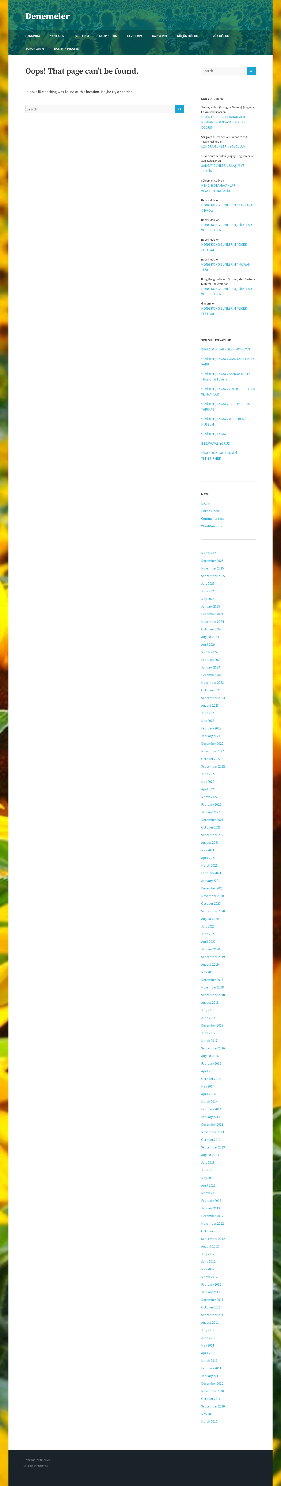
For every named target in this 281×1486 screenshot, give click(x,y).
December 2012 (212, 1216)
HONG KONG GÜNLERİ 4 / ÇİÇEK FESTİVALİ (224, 247)
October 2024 (211, 629)
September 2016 (213, 1048)
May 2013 (207, 1178)
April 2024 (208, 644)
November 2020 (212, 896)
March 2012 (209, 1277)
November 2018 (212, 987)
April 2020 (208, 941)
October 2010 (211, 1398)
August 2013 (210, 1155)
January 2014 (210, 1117)
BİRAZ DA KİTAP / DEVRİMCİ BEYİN (225, 349)
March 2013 (209, 1193)
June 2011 (208, 1338)
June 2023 (208, 713)
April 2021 (208, 858)
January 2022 (210, 812)
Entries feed (210, 511)
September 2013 (213, 1147)
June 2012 (208, 1261)
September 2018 (213, 995)
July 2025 (207, 583)
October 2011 (211, 1307)
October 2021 (211, 827)
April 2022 (208, 789)
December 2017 (212, 1025)
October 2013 (211, 1139)
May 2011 (207, 1345)
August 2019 (210, 964)
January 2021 (210, 880)
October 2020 (211, 903)
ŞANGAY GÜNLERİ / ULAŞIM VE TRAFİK (222, 168)
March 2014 (209, 1101)
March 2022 (209, 797)
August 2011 (210, 1322)
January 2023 (210, 736)
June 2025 (208, 591)
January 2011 (210, 1376)
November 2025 (212, 568)
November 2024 (212, 621)
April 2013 (208, 1185)
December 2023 (212, 675)
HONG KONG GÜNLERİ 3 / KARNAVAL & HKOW (227, 207)
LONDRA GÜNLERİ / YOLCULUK (223, 146)
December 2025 (212, 560)
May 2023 (207, 720)
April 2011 (208, 1353)
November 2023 (212, 682)
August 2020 (210, 919)
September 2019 (213, 957)
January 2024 (210, 667)
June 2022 (208, 774)
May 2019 (207, 972)
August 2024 (210, 637)
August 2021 (210, 842)
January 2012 (210, 1292)
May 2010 (207, 1414)
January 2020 (210, 949)
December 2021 (212, 819)
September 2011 (213, 1315)
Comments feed (212, 518)
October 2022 (211, 759)
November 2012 (212, 1223)
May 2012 (207, 1269)
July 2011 (207, 1330)
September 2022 (213, 766)
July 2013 (207, 1162)
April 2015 (208, 1071)
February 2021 (211, 873)
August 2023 (210, 705)
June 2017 (208, 1033)
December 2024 (212, 614)
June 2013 (208, 1170)
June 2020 (208, 934)
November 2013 (212, 1132)
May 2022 (207, 781)
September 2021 (213, 835)
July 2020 (207, 926)
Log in (205, 503)
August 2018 (210, 1002)
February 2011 (211, 1368)
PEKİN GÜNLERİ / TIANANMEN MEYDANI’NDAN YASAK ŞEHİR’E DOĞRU (223, 122)
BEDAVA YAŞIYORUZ (215, 443)
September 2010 (213, 1406)
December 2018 (212, 979)
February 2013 (211, 1200)
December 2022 (212, 743)
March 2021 (209, 865)
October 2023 (211, 690)
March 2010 (209, 1421)
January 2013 (210, 1208)
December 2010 (212, 1383)
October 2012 (211, 1231)
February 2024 (211, 660)
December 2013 (212, 1124)
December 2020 (212, 888)
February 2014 (211, 1109)
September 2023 (213, 698)
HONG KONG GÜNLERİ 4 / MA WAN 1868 (225, 267)
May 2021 (207, 850)
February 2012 (211, 1284)
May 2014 (207, 1086)
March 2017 (209, 1040)
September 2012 (213, 1238)
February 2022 (211, 804)
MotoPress (42, 1465)
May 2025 (207, 599)
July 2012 (207, 1254)
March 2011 (209, 1360)
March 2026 (209, 553)
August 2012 (210, 1246)
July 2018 (207, 1010)
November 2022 (212, 751)
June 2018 (208, 1018)
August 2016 (210, 1056)
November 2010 (212, 1391)
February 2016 (211, 1063)
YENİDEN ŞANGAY (213, 434)
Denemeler (47, 16)
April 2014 (208, 1094)
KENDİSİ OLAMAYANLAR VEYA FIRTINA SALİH (218, 188)
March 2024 (209, 652)
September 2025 (213, 576)
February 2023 (211, 728)
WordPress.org (212, 526)
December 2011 (212, 1299)
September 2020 (213, 911)
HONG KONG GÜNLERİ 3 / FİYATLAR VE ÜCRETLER (226, 227)
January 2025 (210, 606)
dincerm (206, 303)
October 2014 (211, 1079)
